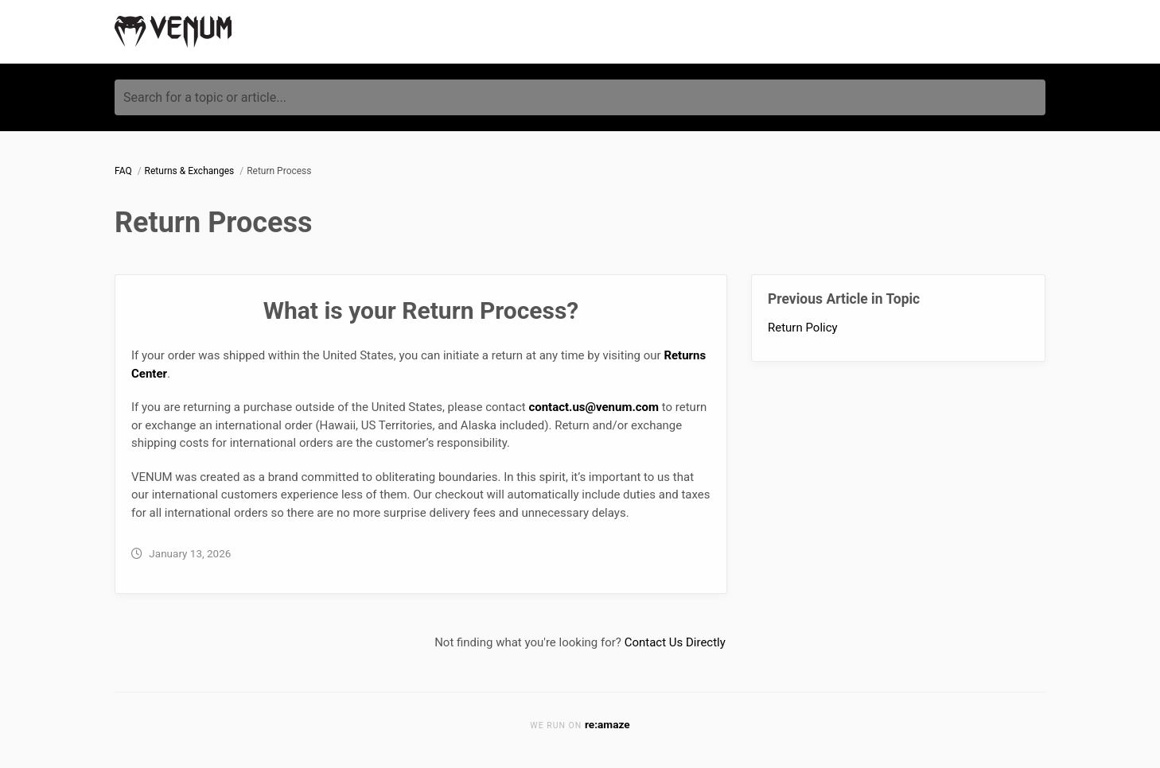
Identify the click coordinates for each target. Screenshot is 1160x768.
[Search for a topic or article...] (580, 97)
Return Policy (803, 327)
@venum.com (622, 407)
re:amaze (607, 724)
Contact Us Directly (675, 642)
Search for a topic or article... (204, 97)
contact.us (556, 407)
